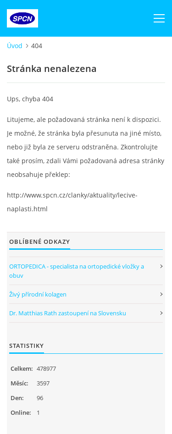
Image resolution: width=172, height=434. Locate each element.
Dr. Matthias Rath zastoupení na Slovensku (67, 313)
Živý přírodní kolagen (38, 294)
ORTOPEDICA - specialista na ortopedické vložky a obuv (76, 271)
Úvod (14, 45)
